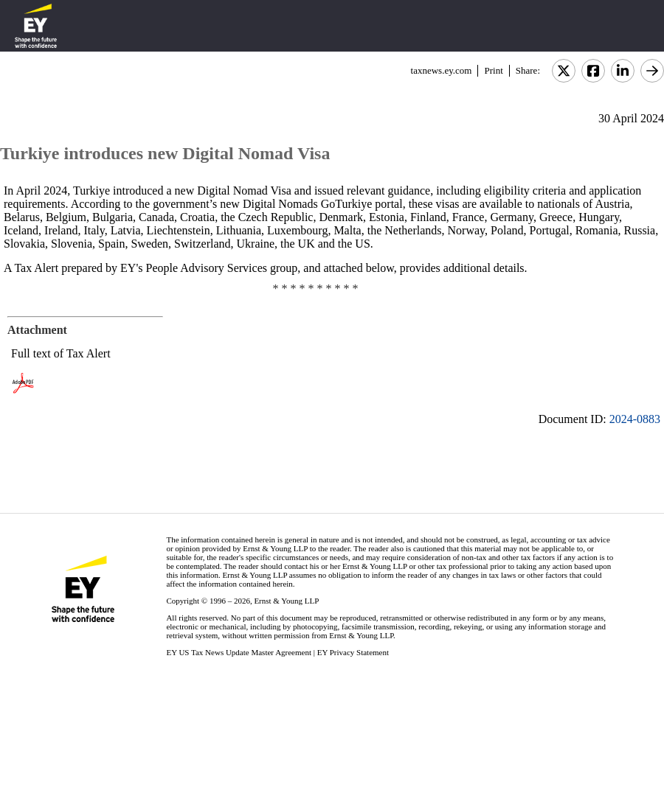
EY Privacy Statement (353, 652)
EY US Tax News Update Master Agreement (238, 652)
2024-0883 (634, 419)
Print (493, 70)
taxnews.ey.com (441, 70)
